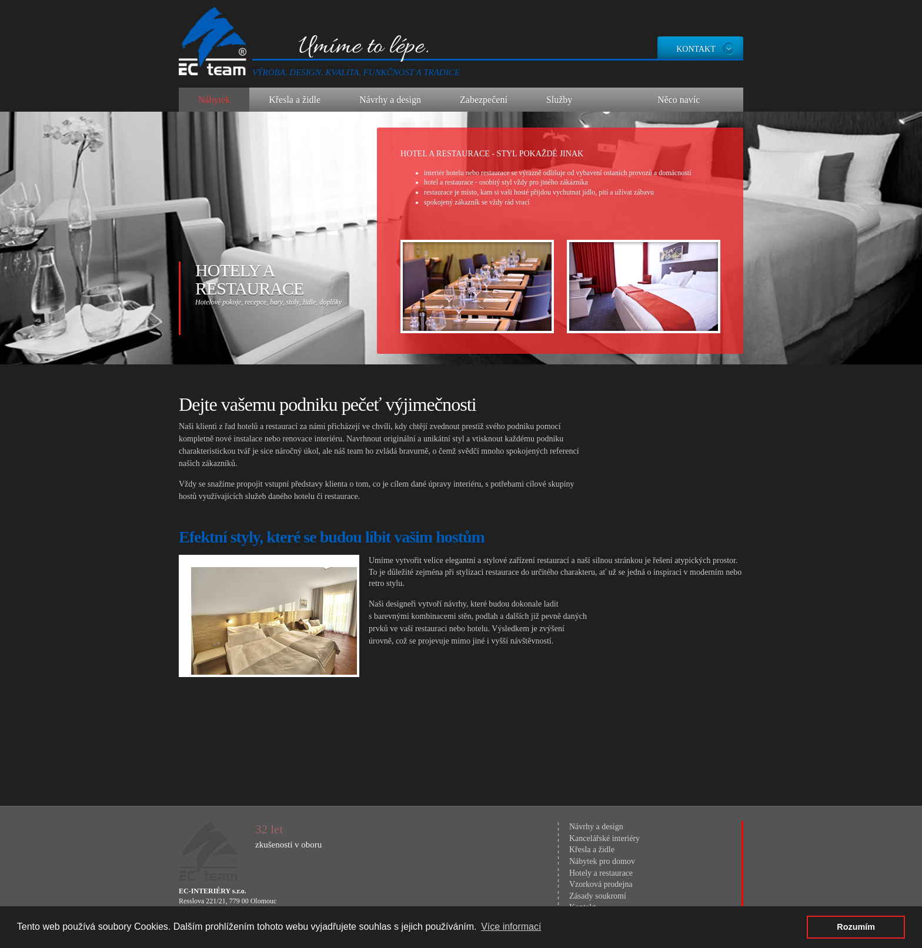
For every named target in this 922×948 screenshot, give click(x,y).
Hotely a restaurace (249, 279)
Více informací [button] (511, 927)
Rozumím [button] (856, 927)
